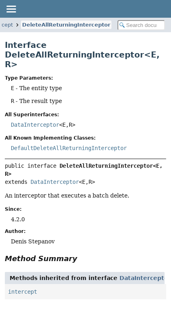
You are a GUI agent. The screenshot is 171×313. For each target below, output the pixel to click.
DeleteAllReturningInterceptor (66, 25)
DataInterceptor (35, 124)
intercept (22, 291)
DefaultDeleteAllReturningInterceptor (69, 148)
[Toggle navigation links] (11, 8)
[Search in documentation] (141, 25)
